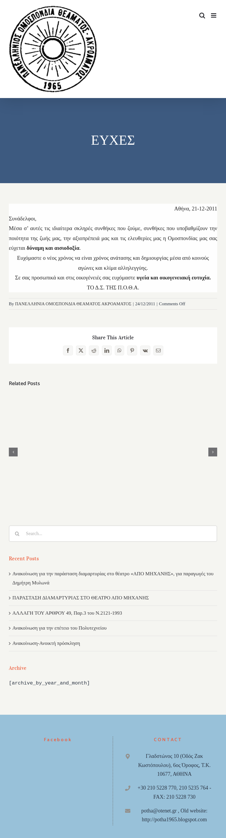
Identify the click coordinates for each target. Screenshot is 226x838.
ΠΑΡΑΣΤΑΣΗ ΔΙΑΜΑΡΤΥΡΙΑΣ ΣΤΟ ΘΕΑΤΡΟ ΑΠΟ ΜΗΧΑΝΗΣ (80, 598)
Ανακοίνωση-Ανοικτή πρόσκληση (46, 643)
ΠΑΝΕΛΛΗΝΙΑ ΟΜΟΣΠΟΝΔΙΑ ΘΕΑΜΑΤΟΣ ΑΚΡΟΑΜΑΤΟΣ (73, 303)
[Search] (17, 533)
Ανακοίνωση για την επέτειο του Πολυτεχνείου (59, 628)
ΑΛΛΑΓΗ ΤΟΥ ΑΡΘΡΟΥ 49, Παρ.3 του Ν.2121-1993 (67, 613)
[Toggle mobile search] (202, 15)
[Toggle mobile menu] (214, 15)
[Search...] (113, 533)
